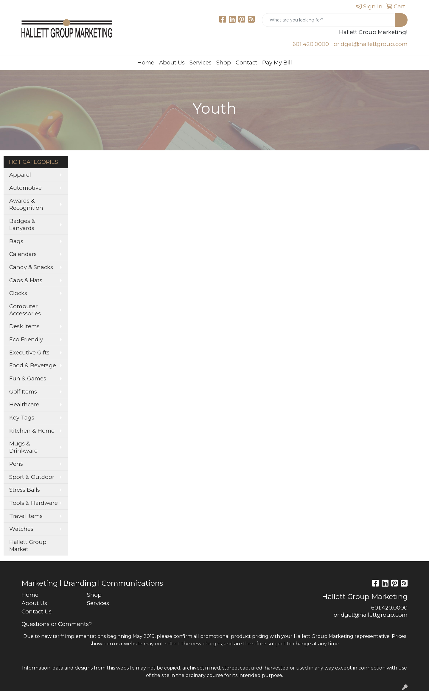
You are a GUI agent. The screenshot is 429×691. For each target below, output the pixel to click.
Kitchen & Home (32, 430)
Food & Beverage (32, 365)
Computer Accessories (25, 310)
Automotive (25, 187)
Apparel (20, 174)
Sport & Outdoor (31, 476)
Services (200, 62)
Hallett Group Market (27, 546)
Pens (16, 463)
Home (145, 62)
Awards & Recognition (26, 204)
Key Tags (21, 417)
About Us (172, 62)
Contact (246, 62)
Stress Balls (24, 489)
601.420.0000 (311, 44)
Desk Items (24, 326)
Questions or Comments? (56, 624)
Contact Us (36, 611)
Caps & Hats (25, 280)
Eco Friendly (26, 339)
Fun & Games (27, 378)
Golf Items (23, 391)
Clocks (18, 293)
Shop (223, 62)
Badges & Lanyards (22, 225)
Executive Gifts (29, 352)
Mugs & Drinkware (23, 447)
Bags (16, 241)
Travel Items (26, 516)
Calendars (23, 254)
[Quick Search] (328, 20)
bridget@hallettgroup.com (370, 44)
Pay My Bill (277, 62)
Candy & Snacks (31, 267)
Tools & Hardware (33, 502)
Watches (21, 528)
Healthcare (24, 404)
